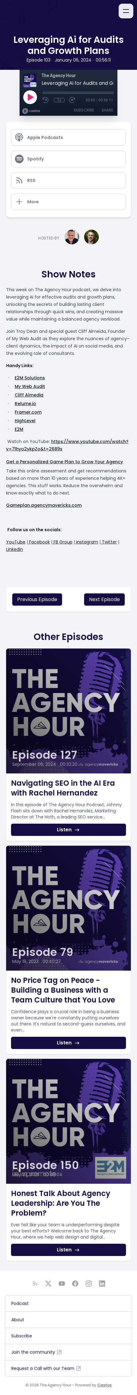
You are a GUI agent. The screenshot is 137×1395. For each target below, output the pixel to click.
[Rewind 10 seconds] (46, 100)
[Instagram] (88, 1283)
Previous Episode (37, 599)
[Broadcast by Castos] (31, 111)
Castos (104, 1385)
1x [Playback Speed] (59, 100)
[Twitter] (48, 1283)
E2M (19, 429)
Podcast (20, 1303)
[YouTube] (61, 1283)
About (17, 1320)
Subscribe (84, 110)
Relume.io (25, 403)
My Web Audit (30, 386)
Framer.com (28, 412)
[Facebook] (75, 1283)
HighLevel (25, 421)
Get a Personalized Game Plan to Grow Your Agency (64, 462)
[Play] (30, 97)
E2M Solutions (30, 378)
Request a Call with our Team (46, 1368)
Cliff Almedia (29, 395)
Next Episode (104, 599)
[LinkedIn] (102, 1283)
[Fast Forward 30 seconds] (72, 100)
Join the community (36, 1352)
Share (107, 110)
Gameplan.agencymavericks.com (44, 505)
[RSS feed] (34, 1283)
